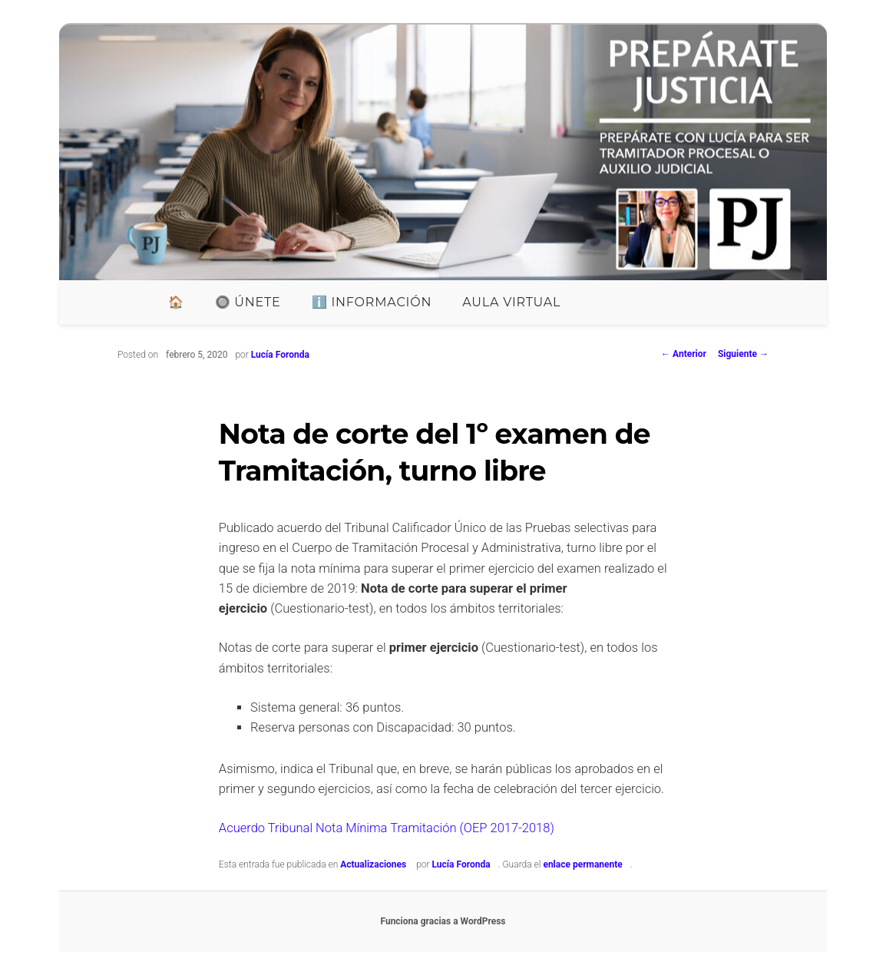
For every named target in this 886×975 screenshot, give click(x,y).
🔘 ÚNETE (248, 302)
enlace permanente (582, 864)
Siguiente (743, 354)
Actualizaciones (373, 864)
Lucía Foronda (280, 354)
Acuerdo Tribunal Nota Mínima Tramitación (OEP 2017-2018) (386, 828)
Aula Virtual (511, 302)
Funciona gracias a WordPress (442, 921)
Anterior (683, 354)
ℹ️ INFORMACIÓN (372, 302)
